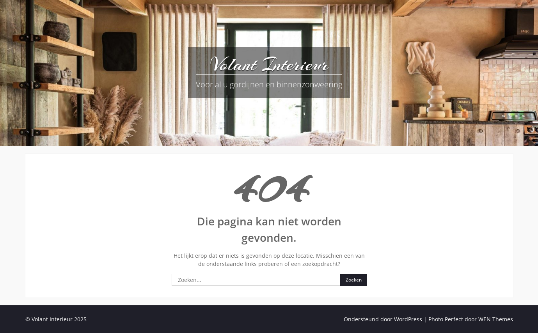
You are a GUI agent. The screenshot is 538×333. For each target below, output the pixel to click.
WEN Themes (495, 319)
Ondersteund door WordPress (383, 319)
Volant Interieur (269, 64)
